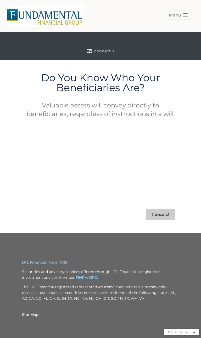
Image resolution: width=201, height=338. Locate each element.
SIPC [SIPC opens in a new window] (92, 277)
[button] (178, 15)
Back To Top (181, 332)
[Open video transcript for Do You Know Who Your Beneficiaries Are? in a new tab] (160, 214)
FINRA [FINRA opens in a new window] (81, 277)
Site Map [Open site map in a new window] (30, 314)
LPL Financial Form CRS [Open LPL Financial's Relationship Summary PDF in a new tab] (44, 262)
